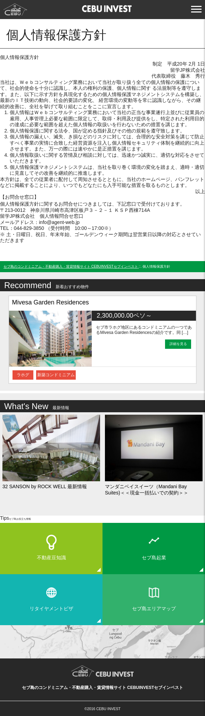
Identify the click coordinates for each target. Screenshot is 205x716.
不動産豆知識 (51, 557)
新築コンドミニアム (56, 374)
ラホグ (23, 374)
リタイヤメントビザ (51, 608)
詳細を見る (178, 344)
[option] (102, 339)
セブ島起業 (154, 557)
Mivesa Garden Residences (50, 302)
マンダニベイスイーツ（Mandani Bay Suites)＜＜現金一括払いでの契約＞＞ (146, 489)
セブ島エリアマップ (154, 608)
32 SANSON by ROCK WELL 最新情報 (44, 486)
